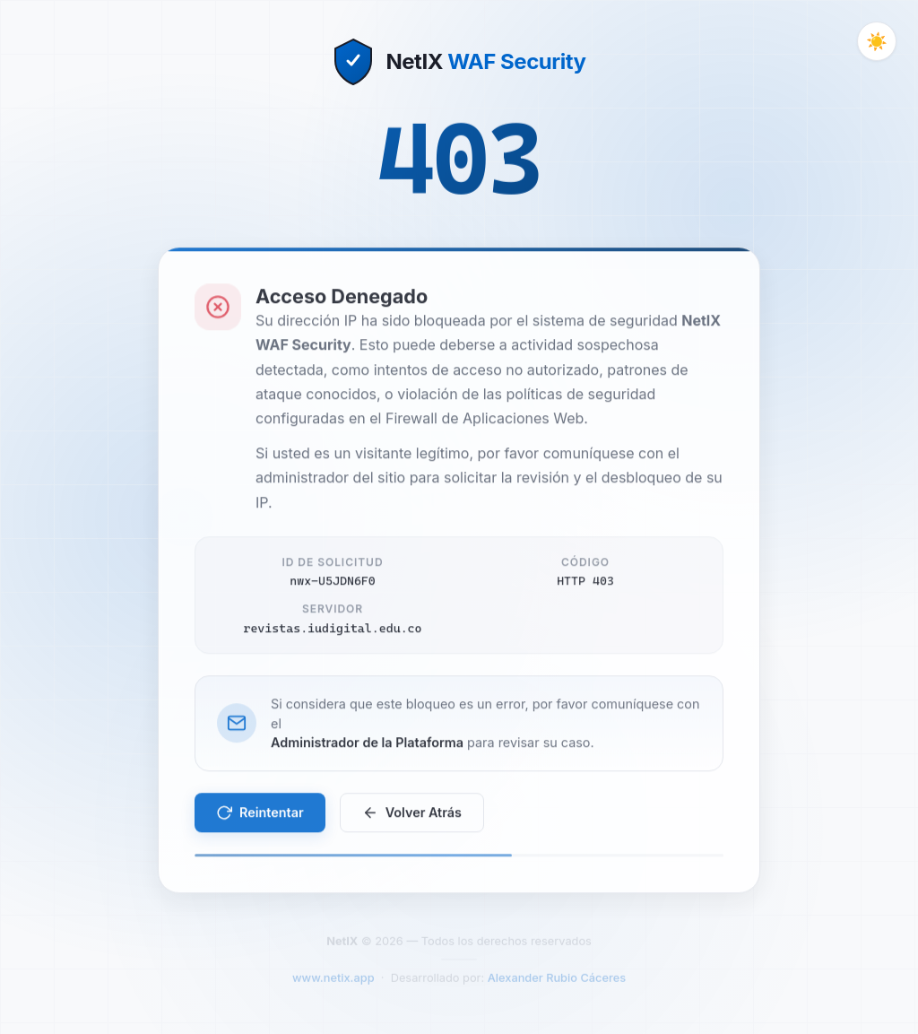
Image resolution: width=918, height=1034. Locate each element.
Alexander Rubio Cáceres (557, 983)
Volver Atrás (412, 816)
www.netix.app (333, 983)
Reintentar (260, 816)
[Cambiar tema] (876, 41)
